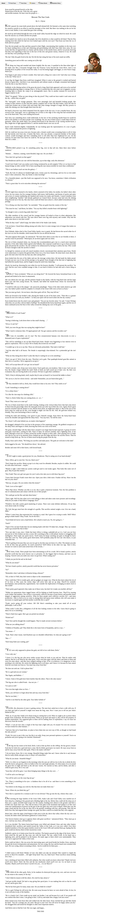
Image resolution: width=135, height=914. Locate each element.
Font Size (23, 3)
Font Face (12, 3)
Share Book (42, 3)
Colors (32, 3)
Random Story (55, 3)
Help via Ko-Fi (92, 72)
